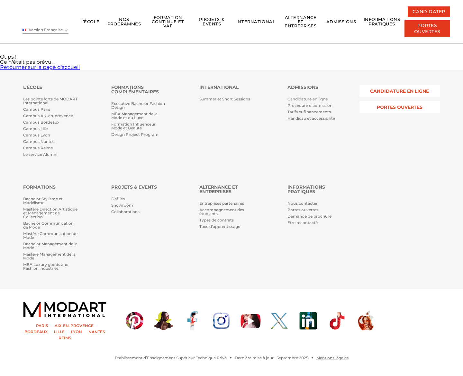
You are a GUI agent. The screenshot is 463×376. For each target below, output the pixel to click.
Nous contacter (302, 204)
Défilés (118, 199)
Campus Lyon (36, 135)
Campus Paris (36, 110)
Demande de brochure (309, 216)
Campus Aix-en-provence (48, 116)
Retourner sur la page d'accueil (40, 67)
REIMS (65, 338)
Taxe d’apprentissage (219, 227)
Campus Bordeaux (41, 122)
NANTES (96, 332)
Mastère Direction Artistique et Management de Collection (50, 213)
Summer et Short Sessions (224, 99)
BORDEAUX (36, 332)
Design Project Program (135, 135)
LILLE (59, 332)
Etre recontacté (302, 223)
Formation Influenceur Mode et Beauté (133, 126)
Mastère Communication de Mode (50, 236)
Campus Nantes (38, 142)
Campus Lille (35, 129)
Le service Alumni (40, 155)
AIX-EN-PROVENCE (74, 326)
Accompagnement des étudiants (221, 212)
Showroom (122, 205)
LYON (76, 332)
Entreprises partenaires (221, 204)
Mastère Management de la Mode (49, 256)
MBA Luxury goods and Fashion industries (45, 267)
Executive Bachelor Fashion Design (138, 106)
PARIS (42, 326)
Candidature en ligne (307, 99)
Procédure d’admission (309, 106)
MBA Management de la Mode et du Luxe (134, 116)
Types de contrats (216, 220)
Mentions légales (332, 358)
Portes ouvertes (302, 210)
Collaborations (125, 212)
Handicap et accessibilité (311, 119)
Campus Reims (38, 148)
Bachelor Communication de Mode (48, 225)
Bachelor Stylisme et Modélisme (43, 201)
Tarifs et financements (309, 112)
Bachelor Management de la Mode (50, 246)
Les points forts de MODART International (50, 101)
